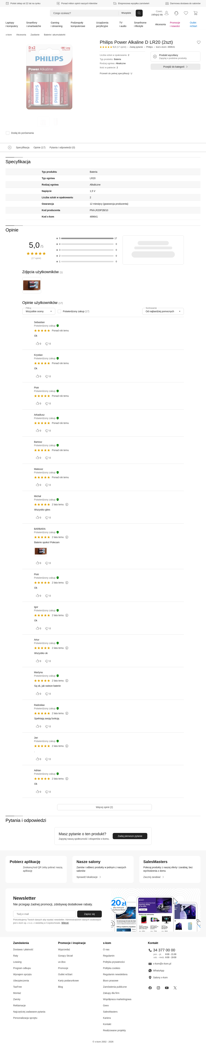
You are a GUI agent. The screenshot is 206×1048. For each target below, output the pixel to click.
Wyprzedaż (64, 949)
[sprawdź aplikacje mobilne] (36, 869)
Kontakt (107, 1024)
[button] (199, 42)
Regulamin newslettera (115, 974)
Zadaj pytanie (136, 47)
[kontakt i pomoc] (176, 13)
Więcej (65, 922)
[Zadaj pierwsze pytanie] (130, 836)
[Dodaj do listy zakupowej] (199, 42)
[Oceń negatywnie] (48, 344)
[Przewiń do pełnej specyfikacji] (116, 73)
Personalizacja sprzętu (25, 1018)
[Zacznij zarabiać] (153, 877)
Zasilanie (35, 34)
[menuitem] (159, 13)
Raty (15, 955)
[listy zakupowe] (186, 13)
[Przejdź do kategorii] (175, 67)
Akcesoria (21, 34)
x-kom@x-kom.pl (159, 964)
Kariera (107, 1018)
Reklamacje (19, 1005)
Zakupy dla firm (111, 993)
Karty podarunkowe (68, 980)
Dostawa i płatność (23, 949)
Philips (149, 47)
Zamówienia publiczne (115, 986)
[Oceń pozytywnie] (38, 344)
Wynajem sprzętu (22, 974)
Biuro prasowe (110, 980)
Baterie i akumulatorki (54, 34)
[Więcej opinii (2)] (104, 807)
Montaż (17, 993)
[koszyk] (195, 13)
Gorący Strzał (65, 955)
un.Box (62, 962)
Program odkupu (22, 968)
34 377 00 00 (161, 950)
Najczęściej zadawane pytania (29, 1011)
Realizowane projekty (114, 1030)
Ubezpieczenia (21, 980)
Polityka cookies (111, 968)
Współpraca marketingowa (117, 999)
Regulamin (108, 955)
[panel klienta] (159, 13)
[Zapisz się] (89, 914)
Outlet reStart (65, 974)
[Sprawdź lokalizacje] (88, 877)
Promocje (63, 968)
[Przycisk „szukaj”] (139, 13)
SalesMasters (110, 1011)
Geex (106, 1005)
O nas (106, 949)
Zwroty (16, 999)
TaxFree (17, 986)
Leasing (17, 962)
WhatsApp (156, 970)
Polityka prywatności (114, 962)
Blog (60, 986)
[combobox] (38, 311)
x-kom (9, 34)
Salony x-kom (158, 977)
